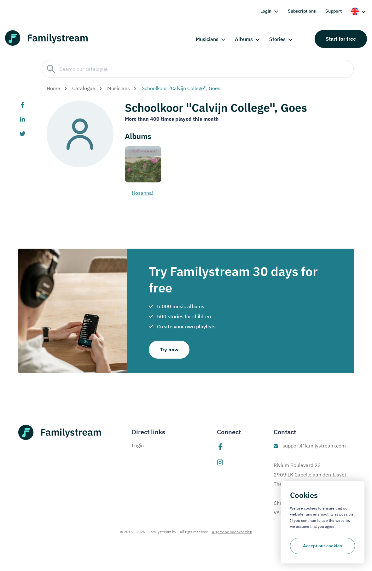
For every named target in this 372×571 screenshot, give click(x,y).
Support (333, 11)
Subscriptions (302, 11)
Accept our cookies (322, 546)
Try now (169, 349)
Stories (277, 39)
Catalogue (83, 88)
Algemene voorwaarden (232, 531)
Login (265, 11)
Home (53, 88)
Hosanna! (143, 193)
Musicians (207, 39)
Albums (244, 39)
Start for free (341, 39)
